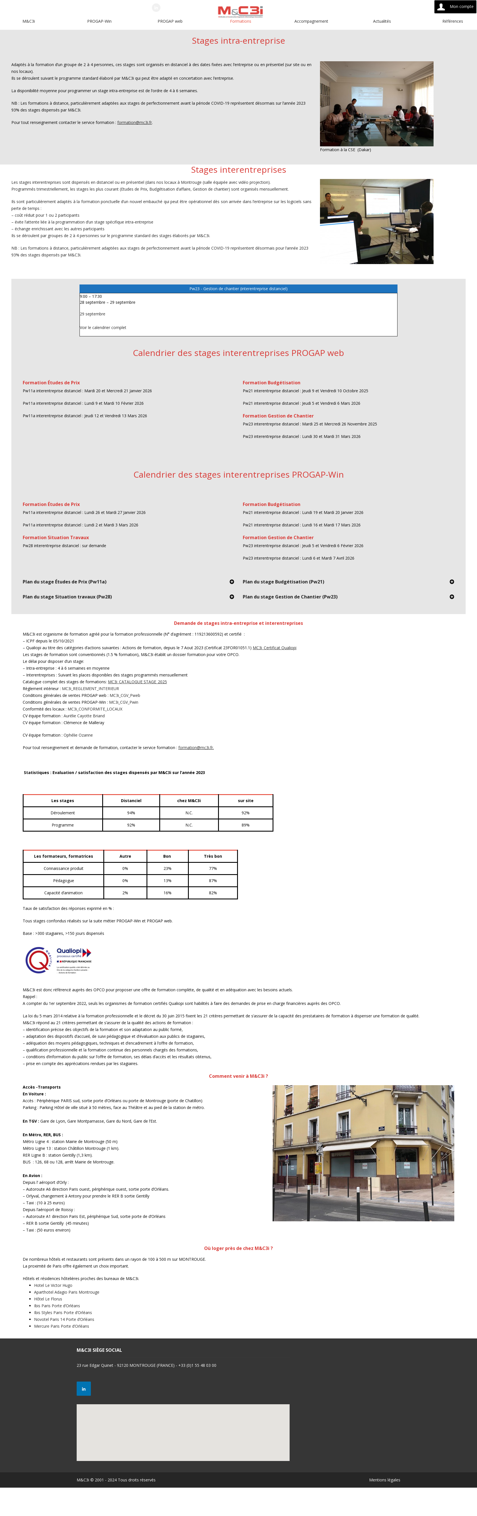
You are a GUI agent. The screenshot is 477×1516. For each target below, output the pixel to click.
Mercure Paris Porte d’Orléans (61, 1326)
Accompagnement (311, 21)
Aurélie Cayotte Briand (84, 715)
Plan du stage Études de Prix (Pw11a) (64, 582)
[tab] (128, 584)
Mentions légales (384, 1480)
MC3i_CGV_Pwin (123, 702)
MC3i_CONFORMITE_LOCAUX (95, 709)
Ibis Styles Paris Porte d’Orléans (63, 1312)
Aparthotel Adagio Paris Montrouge (66, 1292)
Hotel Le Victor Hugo (53, 1285)
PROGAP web (170, 21)
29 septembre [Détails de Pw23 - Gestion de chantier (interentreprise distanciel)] (92, 314)
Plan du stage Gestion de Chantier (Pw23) (290, 597)
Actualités (382, 21)
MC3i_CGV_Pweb (125, 695)
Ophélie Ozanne (78, 735)
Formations (240, 21)
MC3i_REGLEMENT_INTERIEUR (90, 688)
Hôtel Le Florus (48, 1299)
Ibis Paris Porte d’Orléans (57, 1305)
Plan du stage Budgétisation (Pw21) (283, 582)
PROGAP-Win (99, 21)
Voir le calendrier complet (103, 327)
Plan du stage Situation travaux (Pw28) (67, 597)
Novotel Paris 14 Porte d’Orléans (64, 1319)
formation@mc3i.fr (134, 122)
